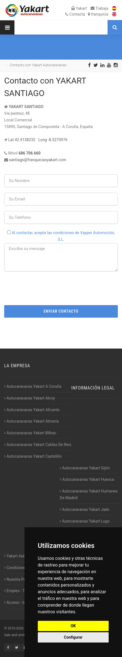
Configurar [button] (73, 637)
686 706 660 (30, 153)
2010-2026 (15, 628)
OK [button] (73, 626)
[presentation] (61, 288)
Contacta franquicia (86, 14)
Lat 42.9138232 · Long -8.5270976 (37, 140)
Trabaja (99, 8)
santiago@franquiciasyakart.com (37, 160)
